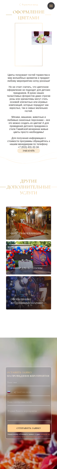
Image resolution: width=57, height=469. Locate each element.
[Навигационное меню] (51, 6)
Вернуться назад (30, 4)
